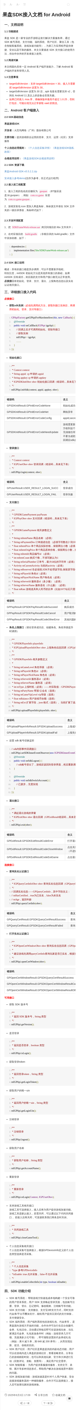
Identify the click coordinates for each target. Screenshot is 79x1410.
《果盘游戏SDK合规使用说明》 (39, 158)
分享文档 (41, 1394)
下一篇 (48, 1403)
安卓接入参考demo (14, 178)
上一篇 (24, 1403)
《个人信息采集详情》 (39, 147)
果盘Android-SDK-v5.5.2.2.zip (20, 171)
